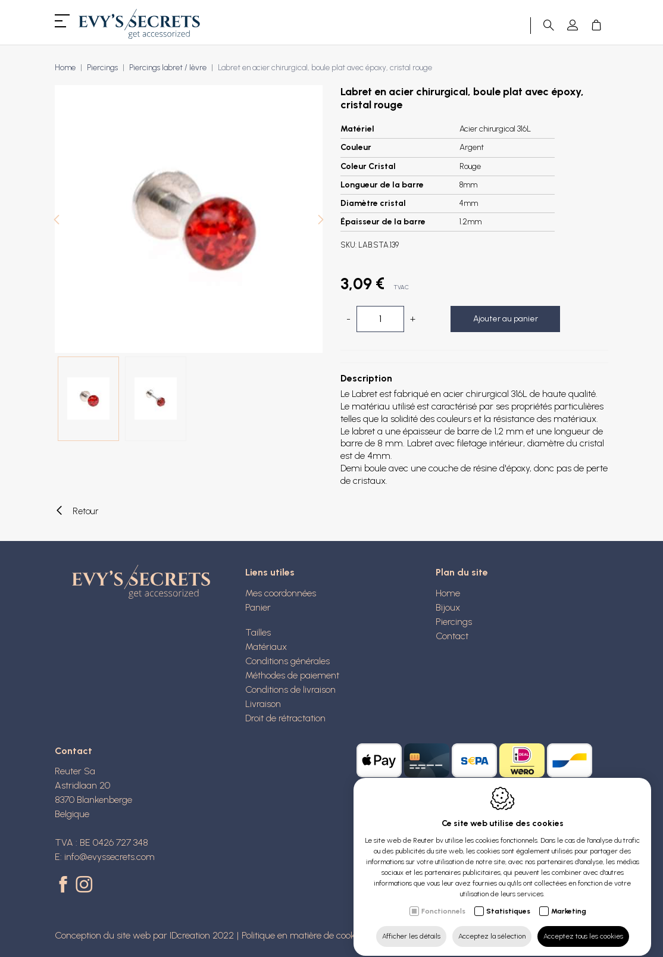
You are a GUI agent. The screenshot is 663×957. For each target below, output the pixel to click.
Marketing (568, 900)
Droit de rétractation (285, 718)
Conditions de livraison (290, 689)
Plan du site (462, 572)
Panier (258, 607)
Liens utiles (270, 572)
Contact (452, 636)
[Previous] (56, 221)
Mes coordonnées (280, 593)
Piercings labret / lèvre (168, 67)
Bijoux (448, 607)
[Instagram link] (84, 885)
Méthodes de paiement (292, 675)
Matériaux (266, 646)
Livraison (263, 703)
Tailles (258, 632)
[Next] (321, 221)
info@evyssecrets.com (109, 856)
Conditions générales (287, 661)
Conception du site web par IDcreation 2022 (144, 935)
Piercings (102, 67)
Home (65, 67)
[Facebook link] (65, 885)
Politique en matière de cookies (304, 935)
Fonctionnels (443, 900)
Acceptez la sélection (492, 925)
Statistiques (508, 900)
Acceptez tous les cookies (583, 925)
